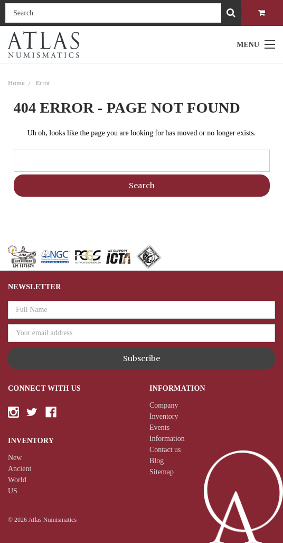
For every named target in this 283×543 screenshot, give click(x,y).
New (15, 458)
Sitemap (161, 472)
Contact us (165, 450)
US (12, 491)
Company (163, 405)
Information (167, 439)
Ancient (19, 469)
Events (159, 427)
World (17, 480)
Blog (156, 461)
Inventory (163, 416)
